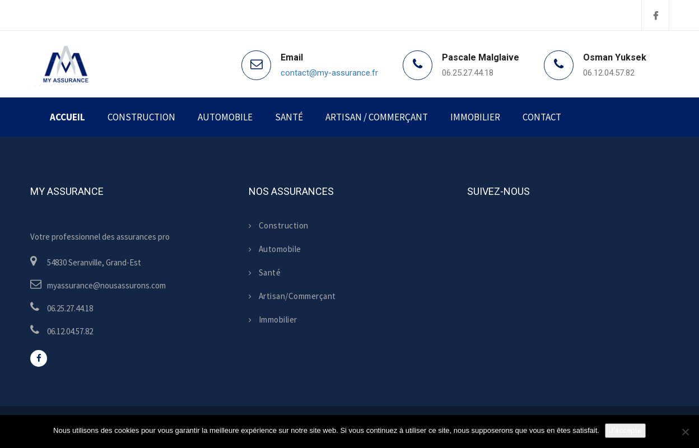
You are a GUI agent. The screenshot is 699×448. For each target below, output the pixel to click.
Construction (141, 117)
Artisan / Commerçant (376, 117)
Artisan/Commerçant (292, 296)
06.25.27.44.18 (467, 73)
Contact (542, 117)
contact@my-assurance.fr (329, 73)
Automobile (225, 117)
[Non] (685, 431)
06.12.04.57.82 (609, 73)
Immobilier (475, 117)
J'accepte (625, 430)
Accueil (67, 117)
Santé (289, 117)
